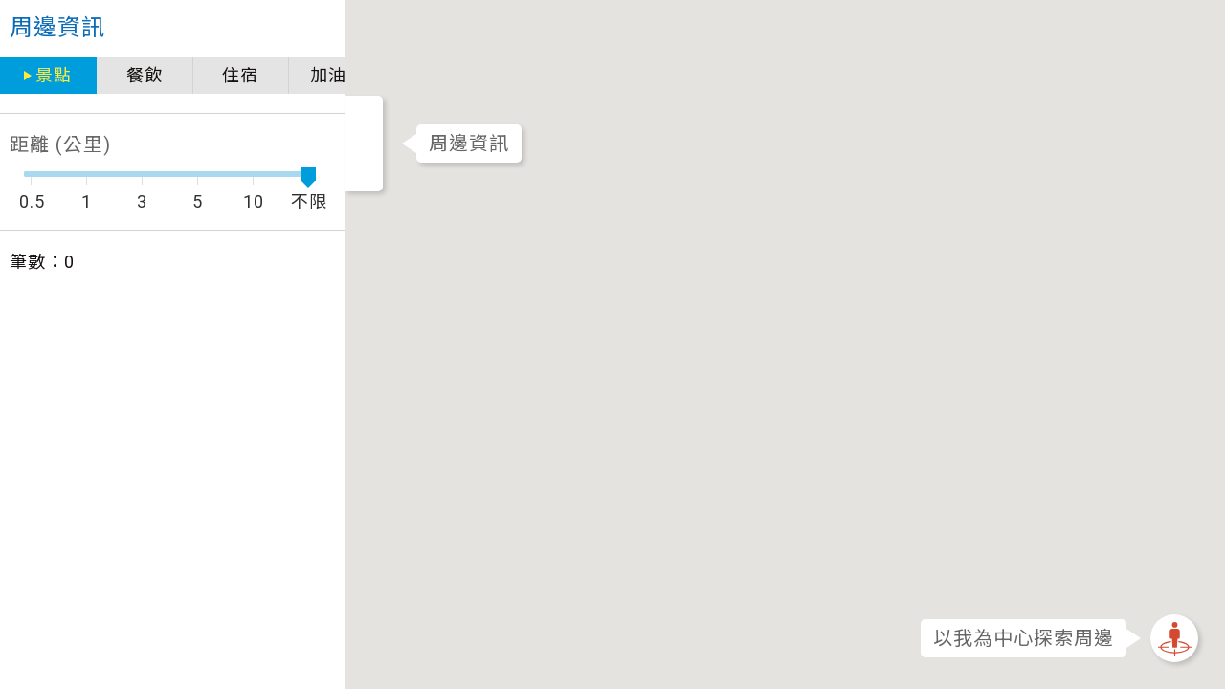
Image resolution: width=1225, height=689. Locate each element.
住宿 (140, 75)
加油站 (236, 75)
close (221, 29)
